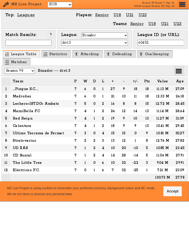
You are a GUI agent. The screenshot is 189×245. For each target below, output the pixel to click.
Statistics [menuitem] (55, 54)
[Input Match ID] (28, 43)
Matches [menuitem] (16, 62)
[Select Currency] (60, 4)
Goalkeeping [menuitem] (154, 54)
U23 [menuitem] (143, 14)
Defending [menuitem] (119, 54)
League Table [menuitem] (21, 54)
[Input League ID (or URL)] (160, 43)
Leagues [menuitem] (25, 14)
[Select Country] (104, 35)
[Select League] (94, 43)
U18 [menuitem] (117, 14)
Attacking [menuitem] (86, 54)
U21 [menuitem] (129, 14)
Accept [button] (173, 191)
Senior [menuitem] (101, 14)
